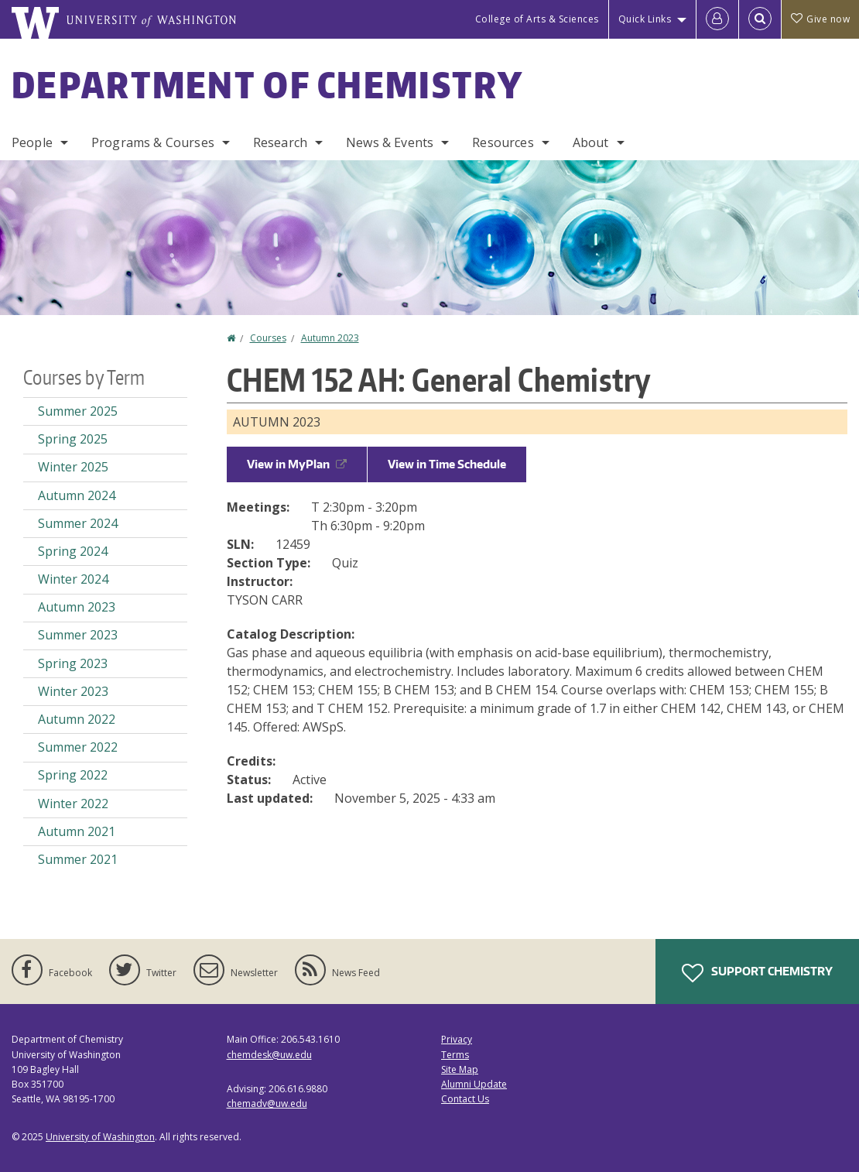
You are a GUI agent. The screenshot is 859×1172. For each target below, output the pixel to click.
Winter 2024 (73, 579)
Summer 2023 (78, 634)
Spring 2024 (73, 551)
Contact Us (465, 1098)
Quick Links (645, 19)
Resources (502, 142)
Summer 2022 (78, 747)
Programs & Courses (152, 142)
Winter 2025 (73, 466)
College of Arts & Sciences (537, 19)
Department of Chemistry (267, 84)
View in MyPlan (297, 464)
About (591, 142)
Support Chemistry (757, 973)
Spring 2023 (73, 663)
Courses (268, 337)
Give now (820, 19)
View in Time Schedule (447, 464)
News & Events (389, 142)
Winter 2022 (73, 803)
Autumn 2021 (76, 831)
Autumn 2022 (76, 719)
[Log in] (717, 19)
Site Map (459, 1069)
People (32, 142)
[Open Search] (760, 19)
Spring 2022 (73, 774)
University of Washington (100, 1136)
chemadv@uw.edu (267, 1103)
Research (280, 142)
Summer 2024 (78, 523)
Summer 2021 (78, 859)
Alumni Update (474, 1084)
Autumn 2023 (330, 337)
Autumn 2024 (76, 495)
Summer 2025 (78, 411)
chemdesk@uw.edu (269, 1054)
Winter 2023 (73, 691)
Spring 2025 (73, 438)
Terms (455, 1054)
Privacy (456, 1039)
